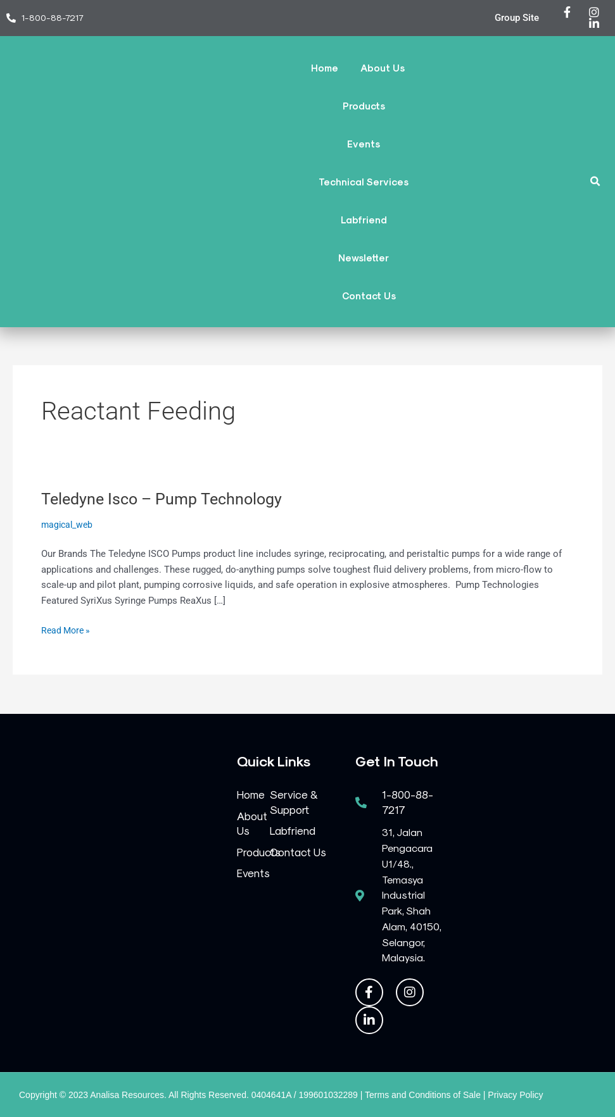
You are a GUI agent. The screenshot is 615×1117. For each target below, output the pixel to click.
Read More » (67, 629)
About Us (382, 67)
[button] (595, 181)
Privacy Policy (515, 1095)
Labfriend (364, 219)
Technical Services (364, 181)
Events (363, 143)
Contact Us (369, 295)
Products (364, 105)
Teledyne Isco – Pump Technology (166, 498)
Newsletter (363, 257)
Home (324, 67)
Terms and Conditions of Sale (423, 1095)
